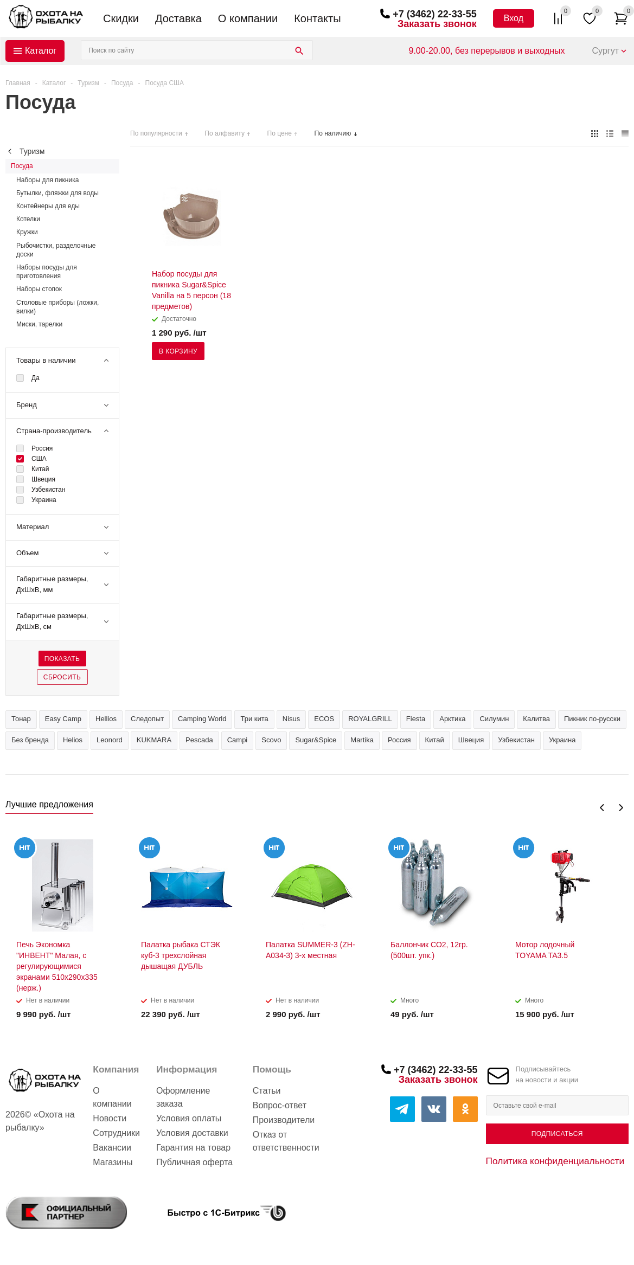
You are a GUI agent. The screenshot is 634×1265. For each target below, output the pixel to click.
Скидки (121, 18)
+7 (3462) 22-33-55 (435, 14)
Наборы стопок (39, 289)
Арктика (452, 719)
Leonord (110, 740)
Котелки (28, 219)
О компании (248, 18)
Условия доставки (192, 1133)
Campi (237, 740)
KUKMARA (154, 740)
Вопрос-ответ (279, 1105)
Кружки (27, 232)
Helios (72, 740)
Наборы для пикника (47, 180)
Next (621, 807)
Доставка (178, 18)
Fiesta (415, 719)
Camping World (202, 719)
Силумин (494, 719)
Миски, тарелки (39, 324)
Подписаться (557, 1134)
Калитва (536, 719)
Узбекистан (516, 740)
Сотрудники (116, 1133)
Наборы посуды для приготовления (46, 272)
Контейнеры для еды (48, 206)
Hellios (106, 719)
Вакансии (112, 1147)
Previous (602, 807)
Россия (399, 740)
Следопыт (147, 719)
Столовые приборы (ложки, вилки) (57, 307)
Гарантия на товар (193, 1147)
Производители (284, 1120)
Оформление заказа (183, 1097)
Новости (109, 1118)
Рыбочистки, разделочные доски (55, 250)
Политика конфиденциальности (555, 1160)
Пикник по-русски (592, 719)
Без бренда (30, 740)
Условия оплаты (188, 1118)
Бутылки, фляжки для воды (57, 193)
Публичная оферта (194, 1162)
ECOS (324, 719)
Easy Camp (63, 719)
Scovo (271, 740)
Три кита (254, 719)
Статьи (267, 1090)
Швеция (471, 740)
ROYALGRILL (370, 719)
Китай (434, 740)
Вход (513, 18)
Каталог (40, 50)
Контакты (317, 18)
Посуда (22, 166)
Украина (562, 740)
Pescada (199, 740)
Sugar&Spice (315, 740)
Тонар (21, 719)
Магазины (112, 1162)
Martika (362, 740)
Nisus (291, 719)
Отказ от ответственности (286, 1141)
